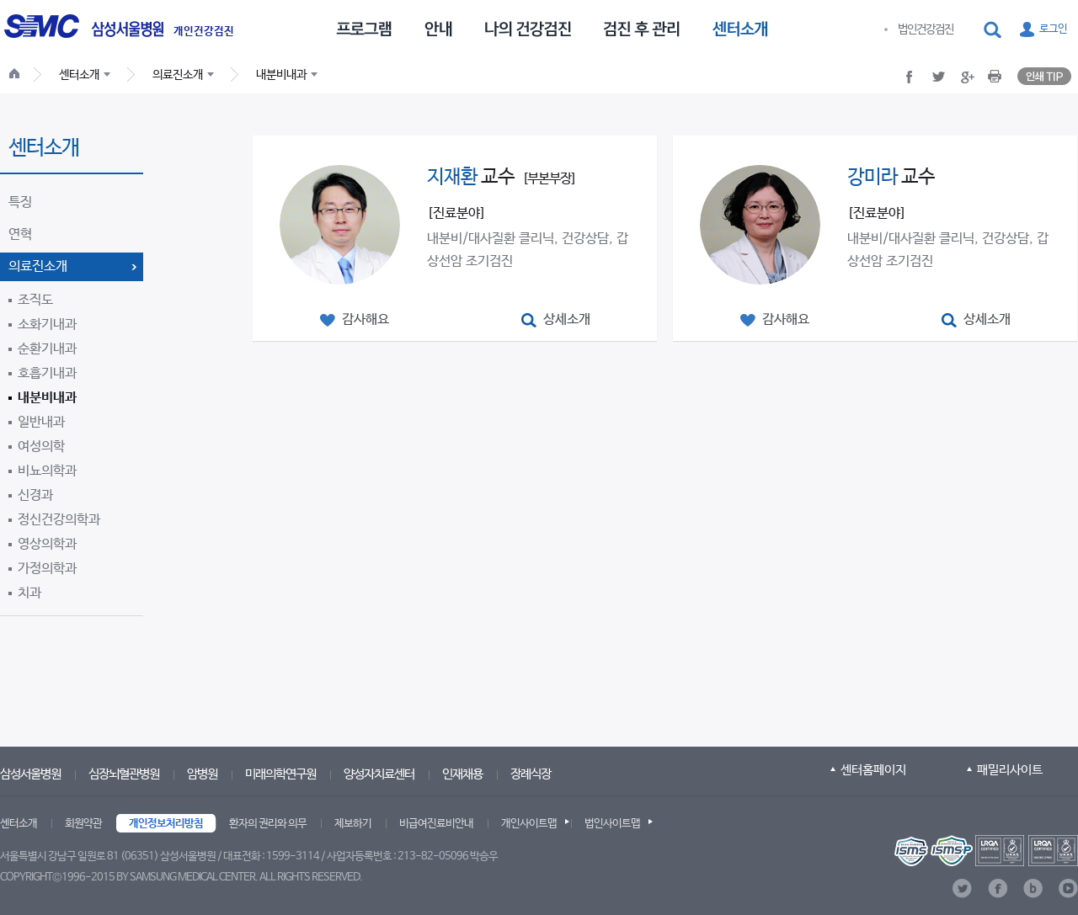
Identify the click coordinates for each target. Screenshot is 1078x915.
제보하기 (352, 823)
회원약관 (83, 823)
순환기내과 (47, 349)
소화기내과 (47, 324)
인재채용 (462, 774)
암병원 (202, 774)
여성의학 (41, 447)
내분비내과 (47, 398)
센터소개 (18, 823)
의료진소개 (37, 266)
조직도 (35, 300)
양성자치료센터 (379, 774)
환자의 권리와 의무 (268, 823)
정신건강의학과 (59, 520)
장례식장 (530, 774)
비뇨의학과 (47, 471)
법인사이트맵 (612, 823)
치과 (29, 593)
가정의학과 (47, 569)
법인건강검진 (925, 29)
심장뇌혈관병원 (123, 774)
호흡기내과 (47, 373)
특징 (20, 202)
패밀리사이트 (1010, 770)
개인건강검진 (203, 32)
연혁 (20, 234)
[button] (994, 30)
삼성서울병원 (30, 774)
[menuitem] (363, 28)
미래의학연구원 (280, 774)
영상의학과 (47, 544)
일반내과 (41, 422)
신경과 (35, 495)
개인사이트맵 (529, 823)
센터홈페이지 (873, 770)
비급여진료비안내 (436, 823)
